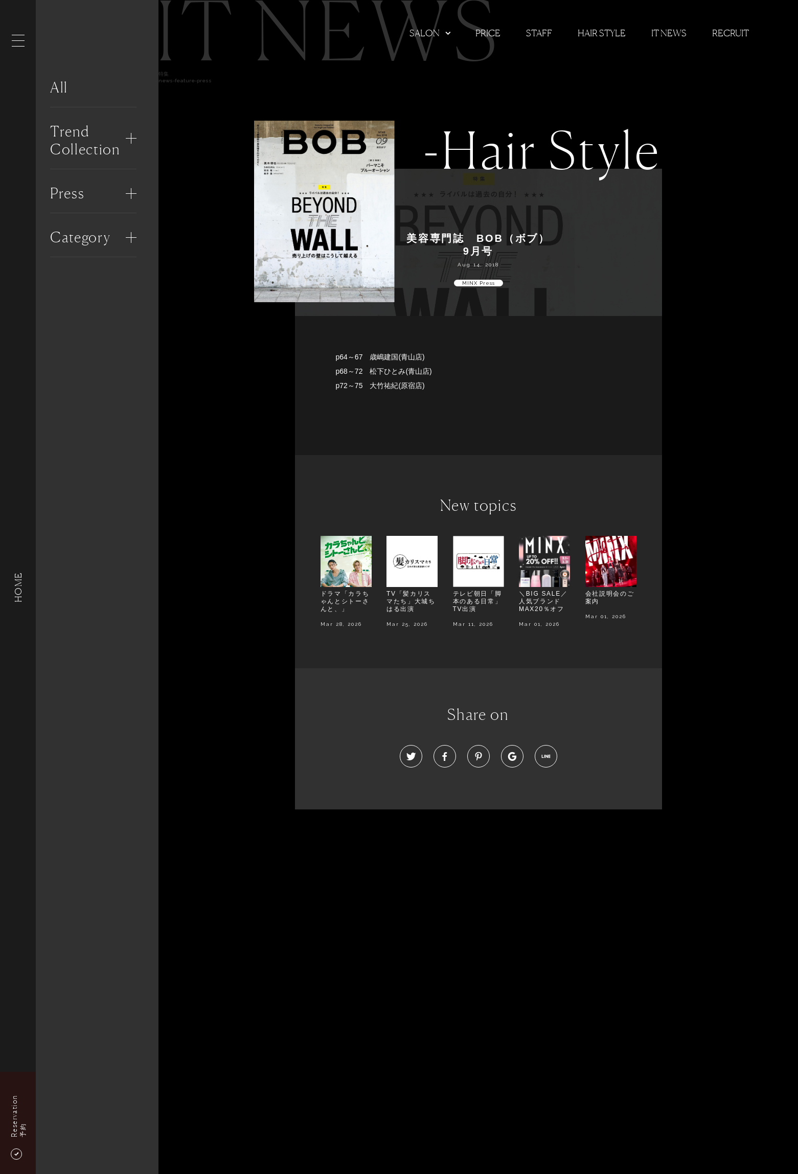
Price (487, 32)
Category (80, 237)
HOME (18, 587)
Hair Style (602, 32)
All (59, 87)
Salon (424, 32)
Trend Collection (85, 140)
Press (67, 193)
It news (669, 32)
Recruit (730, 32)
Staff (539, 32)
